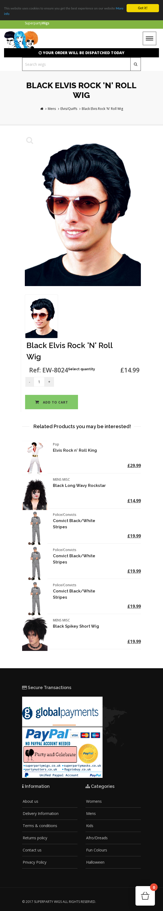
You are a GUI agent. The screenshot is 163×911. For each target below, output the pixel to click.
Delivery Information (41, 813)
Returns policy (35, 837)
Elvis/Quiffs (68, 108)
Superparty (37, 23)
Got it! (142, 8)
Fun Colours (96, 850)
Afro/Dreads (97, 837)
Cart (152, 889)
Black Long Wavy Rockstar (79, 485)
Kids (89, 825)
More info (11, 14)
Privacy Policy (34, 862)
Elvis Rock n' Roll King (75, 450)
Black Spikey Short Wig (76, 626)
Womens (94, 801)
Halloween (95, 862)
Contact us (32, 850)
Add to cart (51, 402)
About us (30, 801)
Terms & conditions (40, 825)
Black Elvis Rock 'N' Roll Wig (102, 108)
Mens (52, 108)
